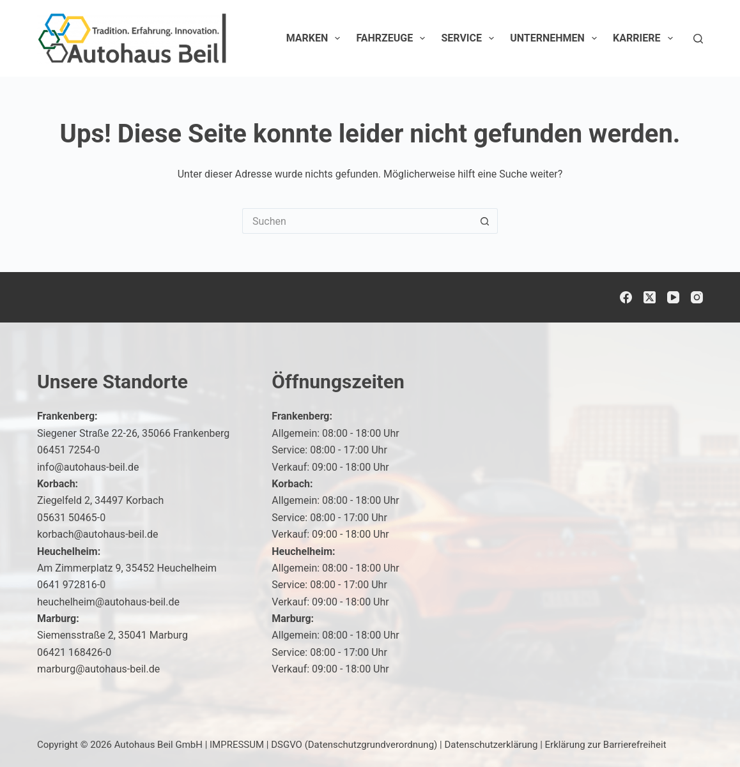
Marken (316, 38)
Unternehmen (556, 38)
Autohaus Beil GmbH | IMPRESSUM (189, 744)
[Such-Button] (485, 221)
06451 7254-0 (68, 450)
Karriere (645, 38)
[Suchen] (698, 38)
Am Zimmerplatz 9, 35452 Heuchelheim (127, 568)
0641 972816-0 (71, 585)
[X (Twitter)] (650, 297)
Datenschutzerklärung (490, 744)
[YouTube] (673, 297)
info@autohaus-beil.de (88, 467)
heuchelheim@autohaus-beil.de (108, 602)
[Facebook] (626, 297)
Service (470, 38)
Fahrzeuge (393, 38)
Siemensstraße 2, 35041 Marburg (112, 635)
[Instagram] (697, 297)
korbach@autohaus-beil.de (97, 534)
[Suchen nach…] (357, 221)
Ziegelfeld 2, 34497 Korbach (100, 500)
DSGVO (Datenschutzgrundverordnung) (354, 744)
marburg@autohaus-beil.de (98, 669)
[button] (699, 731)
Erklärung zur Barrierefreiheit (606, 744)
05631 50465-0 (71, 518)
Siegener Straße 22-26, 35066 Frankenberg (133, 433)
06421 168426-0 (74, 652)
